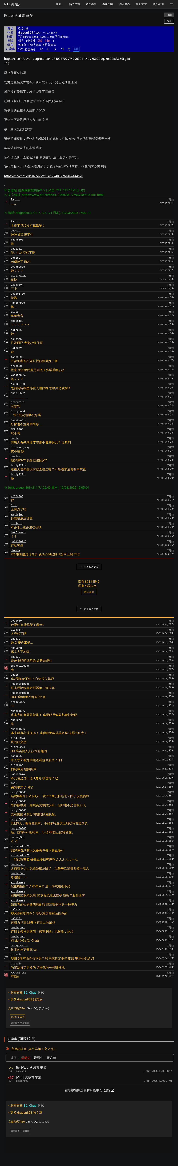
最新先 (25, 1058)
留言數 (51, 1058)
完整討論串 (19, 1049)
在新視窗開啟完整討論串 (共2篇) (90, 1090)
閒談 (26, 992)
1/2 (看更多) (26, 49)
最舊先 (38, 1058)
